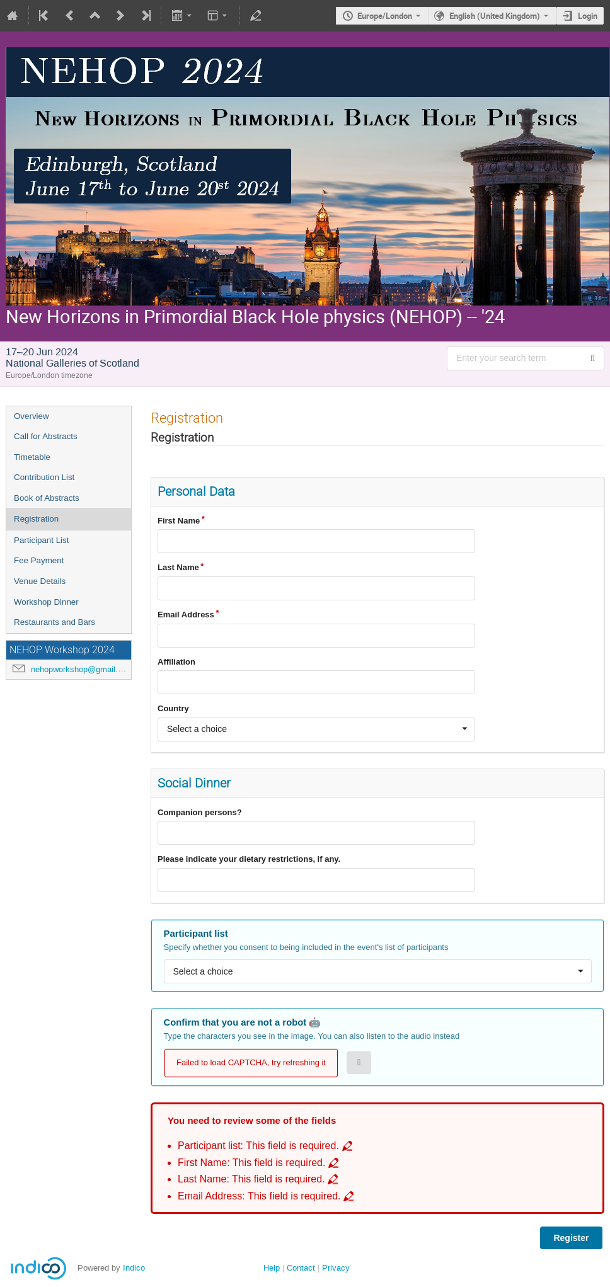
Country (173, 708)
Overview (31, 416)
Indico (134, 1267)
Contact (301, 1267)
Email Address (186, 614)
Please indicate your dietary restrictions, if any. (249, 859)
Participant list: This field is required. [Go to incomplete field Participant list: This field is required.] (258, 1145)
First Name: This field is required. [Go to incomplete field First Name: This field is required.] (251, 1162)
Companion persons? (200, 812)
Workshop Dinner (46, 602)
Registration (36, 518)
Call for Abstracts (46, 436)
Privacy (336, 1267)
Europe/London (384, 15)
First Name (179, 520)
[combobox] (316, 729)
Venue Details (40, 581)
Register (571, 1238)
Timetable (32, 457)
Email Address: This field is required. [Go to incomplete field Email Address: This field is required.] (259, 1196)
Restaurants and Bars (54, 622)
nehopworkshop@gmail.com (82, 669)
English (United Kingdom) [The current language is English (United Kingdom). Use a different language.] (494, 15)
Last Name (178, 567)
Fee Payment (39, 560)
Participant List (41, 540)
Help (271, 1267)
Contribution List (44, 477)
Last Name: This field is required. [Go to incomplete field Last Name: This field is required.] (251, 1179)
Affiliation (176, 661)
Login (587, 15)
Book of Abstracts (46, 498)
